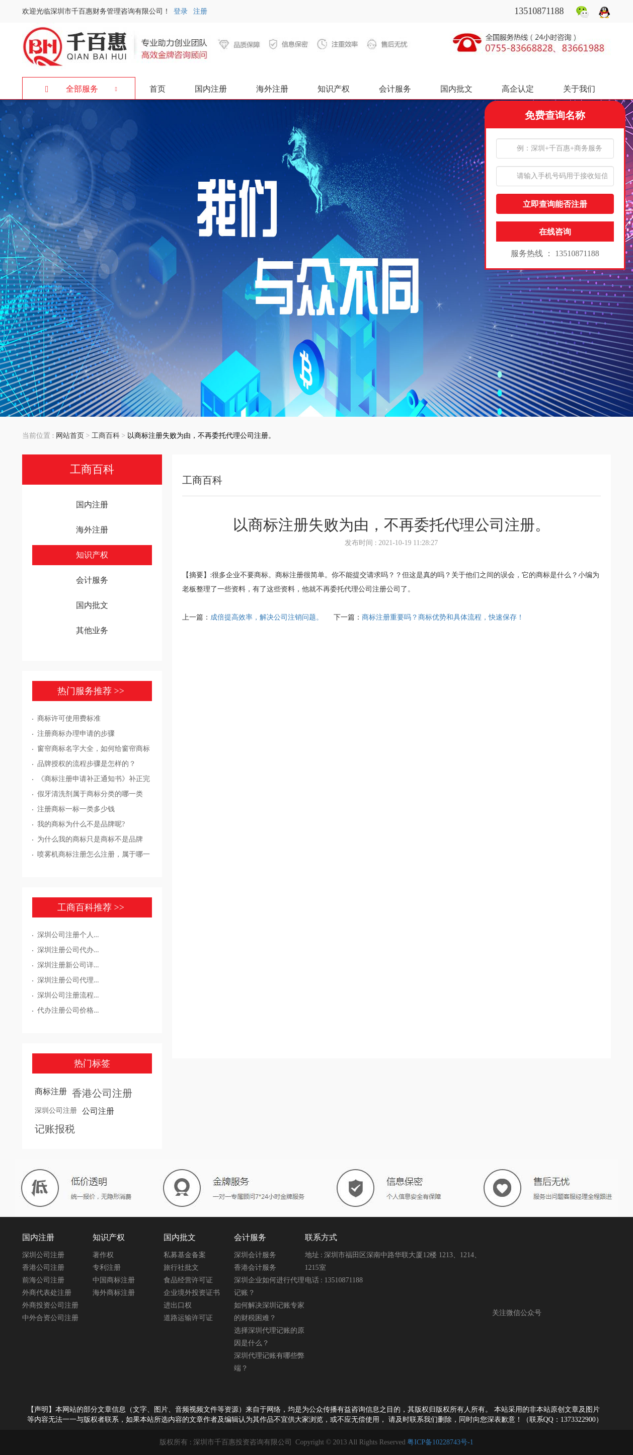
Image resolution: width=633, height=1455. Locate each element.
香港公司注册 (102, 1093)
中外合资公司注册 (50, 1318)
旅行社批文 (181, 1267)
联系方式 (321, 1237)
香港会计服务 (255, 1267)
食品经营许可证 (188, 1280)
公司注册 (98, 1111)
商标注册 (51, 1091)
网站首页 (70, 435)
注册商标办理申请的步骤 (76, 733)
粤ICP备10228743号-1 (440, 1442)
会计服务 (395, 89)
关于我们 (579, 89)
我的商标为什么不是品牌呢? (81, 824)
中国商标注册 (114, 1280)
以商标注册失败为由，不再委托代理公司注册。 (201, 435)
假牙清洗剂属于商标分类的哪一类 (90, 794)
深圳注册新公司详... (68, 965)
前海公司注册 (43, 1280)
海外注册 (272, 89)
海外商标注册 (114, 1292)
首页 (157, 89)
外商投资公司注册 (50, 1305)
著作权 (103, 1255)
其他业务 (92, 630)
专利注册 (107, 1267)
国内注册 (211, 89)
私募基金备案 (185, 1255)
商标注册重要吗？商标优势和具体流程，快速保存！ (443, 617)
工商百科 (106, 435)
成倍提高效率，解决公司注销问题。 (267, 617)
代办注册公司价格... (68, 1010)
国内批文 (456, 89)
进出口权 (178, 1305)
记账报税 (55, 1128)
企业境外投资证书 (192, 1292)
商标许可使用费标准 (69, 718)
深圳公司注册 (56, 1110)
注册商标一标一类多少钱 (76, 809)
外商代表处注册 (46, 1292)
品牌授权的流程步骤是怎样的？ (86, 764)
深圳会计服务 (255, 1255)
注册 (200, 11)
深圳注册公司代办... (68, 950)
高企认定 (518, 89)
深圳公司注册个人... (68, 935)
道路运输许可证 (188, 1318)
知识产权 (334, 89)
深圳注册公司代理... (68, 980)
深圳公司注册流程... (68, 995)
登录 (181, 11)
